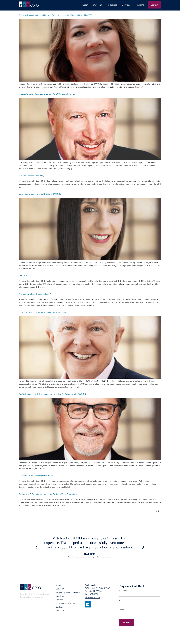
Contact (154, 5)
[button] (36, 547)
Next (158, 511)
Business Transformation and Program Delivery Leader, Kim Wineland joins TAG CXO (55, 15)
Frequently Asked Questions (68, 592)
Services (127, 5)
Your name (139, 592)
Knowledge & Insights (65, 603)
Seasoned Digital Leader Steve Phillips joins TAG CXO (42, 312)
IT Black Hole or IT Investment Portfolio (36, 476)
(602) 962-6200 (91, 594)
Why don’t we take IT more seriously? (35, 294)
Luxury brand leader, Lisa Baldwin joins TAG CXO (40, 194)
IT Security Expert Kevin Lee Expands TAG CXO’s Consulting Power (48, 94)
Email (139, 602)
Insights (141, 5)
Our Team (98, 5)
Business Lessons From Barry (31, 175)
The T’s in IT (24, 276)
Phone (139, 612)
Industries (112, 5)
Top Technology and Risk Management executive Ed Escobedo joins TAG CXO (53, 394)
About (85, 5)
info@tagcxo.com (92, 597)
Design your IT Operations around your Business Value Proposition (48, 494)
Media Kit (60, 610)
